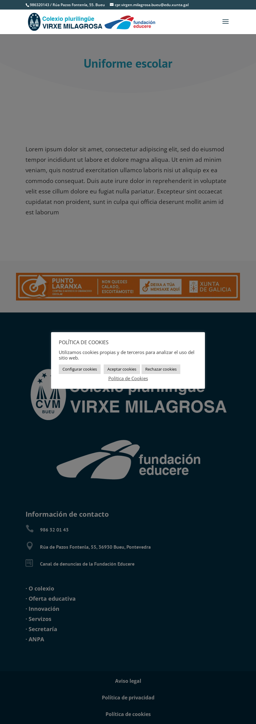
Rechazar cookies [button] (161, 369)
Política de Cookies (128, 378)
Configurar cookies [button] (79, 369)
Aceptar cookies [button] (121, 369)
